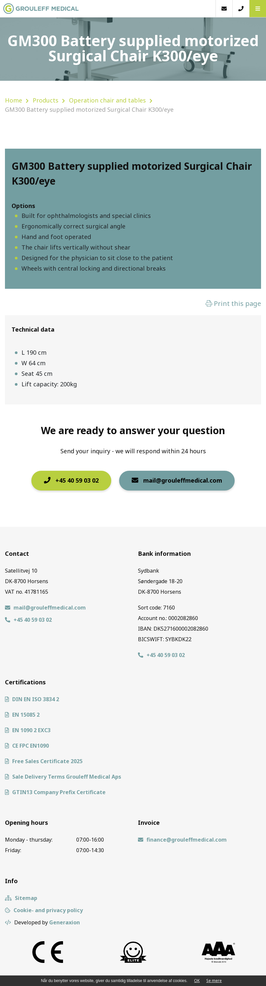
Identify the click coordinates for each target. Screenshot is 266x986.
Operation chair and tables (107, 100)
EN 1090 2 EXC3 (27, 730)
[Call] (240, 8)
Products (45, 100)
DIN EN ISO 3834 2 (32, 699)
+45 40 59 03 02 (71, 480)
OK (197, 980)
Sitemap (21, 898)
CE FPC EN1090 (27, 745)
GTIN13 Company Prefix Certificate (55, 792)
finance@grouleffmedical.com (182, 839)
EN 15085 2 (22, 714)
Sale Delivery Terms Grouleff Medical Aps (63, 776)
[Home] (107, 8)
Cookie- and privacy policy (44, 910)
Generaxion (64, 922)
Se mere (214, 980)
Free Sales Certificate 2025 (44, 761)
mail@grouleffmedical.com (177, 480)
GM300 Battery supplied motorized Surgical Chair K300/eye (89, 109)
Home (13, 100)
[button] (257, 8)
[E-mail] (224, 8)
